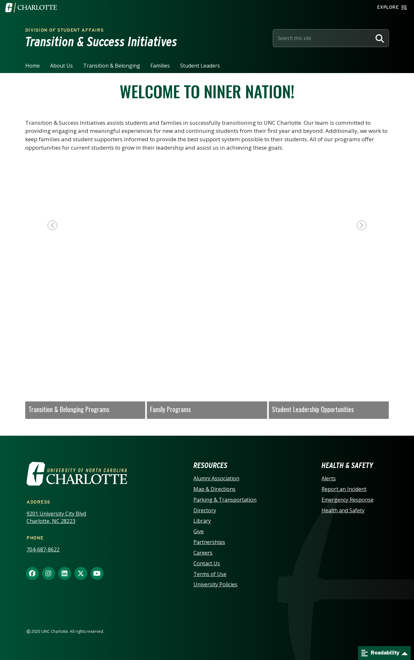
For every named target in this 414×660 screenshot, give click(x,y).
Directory (204, 510)
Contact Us (206, 563)
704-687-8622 (43, 549)
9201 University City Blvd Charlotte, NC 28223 (56, 517)
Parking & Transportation (224, 499)
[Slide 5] (239, 278)
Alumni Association (216, 478)
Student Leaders (200, 65)
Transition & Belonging (111, 65)
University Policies (215, 584)
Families (160, 65)
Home (32, 65)
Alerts (328, 478)
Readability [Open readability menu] (380, 653)
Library (202, 520)
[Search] (379, 38)
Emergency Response (347, 499)
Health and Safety (343, 510)
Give (198, 531)
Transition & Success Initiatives (101, 41)
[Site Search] (323, 38)
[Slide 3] (207, 278)
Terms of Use (209, 574)
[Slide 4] (223, 278)
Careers (202, 552)
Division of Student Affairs (64, 30)
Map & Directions (214, 489)
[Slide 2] (191, 278)
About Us (61, 65)
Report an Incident (343, 489)
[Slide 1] (175, 278)
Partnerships (209, 542)
